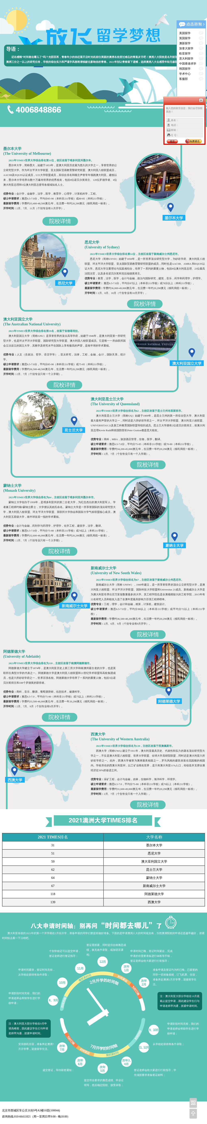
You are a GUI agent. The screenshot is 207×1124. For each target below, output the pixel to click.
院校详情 (60, 221)
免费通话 (194, 141)
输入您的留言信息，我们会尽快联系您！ (185, 112)
